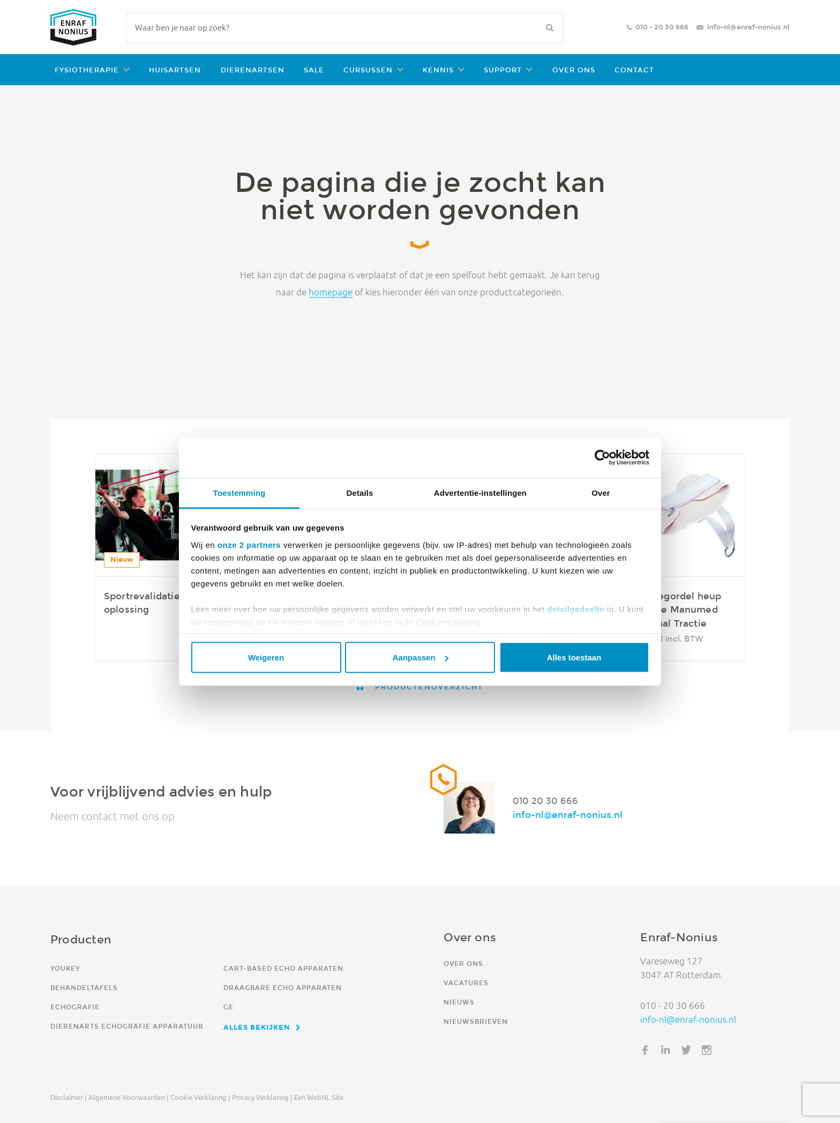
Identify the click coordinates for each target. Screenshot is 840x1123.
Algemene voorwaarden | (128, 1097)
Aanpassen (420, 657)
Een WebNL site (318, 1097)
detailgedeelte (575, 608)
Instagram (706, 1050)
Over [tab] (600, 492)
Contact (634, 70)
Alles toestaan (574, 657)
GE (228, 1007)
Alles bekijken (256, 1027)
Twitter (686, 1050)
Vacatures (466, 983)
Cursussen (368, 70)
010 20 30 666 (545, 800)
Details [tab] (360, 492)
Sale (314, 70)
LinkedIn (666, 1050)
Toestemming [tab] (239, 492)
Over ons (573, 70)
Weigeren (266, 657)
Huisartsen (175, 70)
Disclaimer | (68, 1097)
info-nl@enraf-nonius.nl (748, 27)
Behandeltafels (84, 988)
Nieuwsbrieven (476, 1021)
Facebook (645, 1050)
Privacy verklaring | (262, 1097)
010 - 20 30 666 (661, 27)
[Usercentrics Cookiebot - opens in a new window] (602, 458)
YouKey (65, 968)
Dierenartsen (252, 70)
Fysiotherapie (87, 70)
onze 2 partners (249, 544)
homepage (330, 292)
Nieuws (459, 1002)
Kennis (438, 70)
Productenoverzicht (427, 687)
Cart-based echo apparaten (283, 968)
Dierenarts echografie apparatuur (127, 1026)
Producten (80, 939)
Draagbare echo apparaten (282, 988)
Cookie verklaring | (200, 1097)
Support (503, 70)
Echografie (75, 1007)
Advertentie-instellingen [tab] (480, 492)
